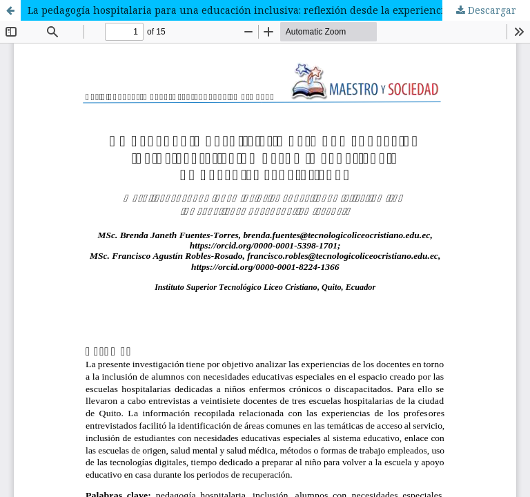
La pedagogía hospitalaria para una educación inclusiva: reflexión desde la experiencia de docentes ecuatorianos (279, 10)
